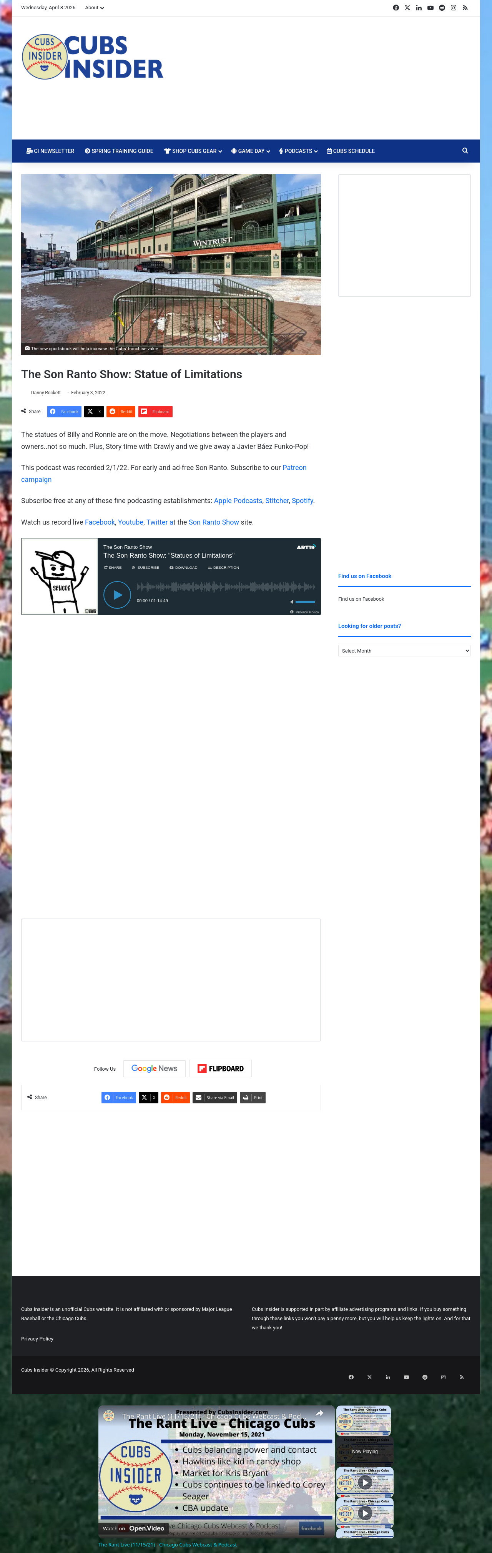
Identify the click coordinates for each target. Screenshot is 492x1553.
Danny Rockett (50, 392)
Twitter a (159, 522)
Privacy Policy (37, 1339)
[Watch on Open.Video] (133, 1517)
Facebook (100, 522)
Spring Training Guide (119, 151)
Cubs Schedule (351, 151)
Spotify (302, 501)
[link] (110, 1408)
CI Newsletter (50, 151)
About (91, 7)
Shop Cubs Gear (190, 151)
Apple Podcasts (238, 501)
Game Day (247, 151)
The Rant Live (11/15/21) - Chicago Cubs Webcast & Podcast (215, 1407)
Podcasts (295, 151)
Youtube (130, 522)
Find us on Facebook (361, 599)
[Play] (365, 1473)
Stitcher (277, 501)
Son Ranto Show (214, 522)
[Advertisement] (323, 78)
